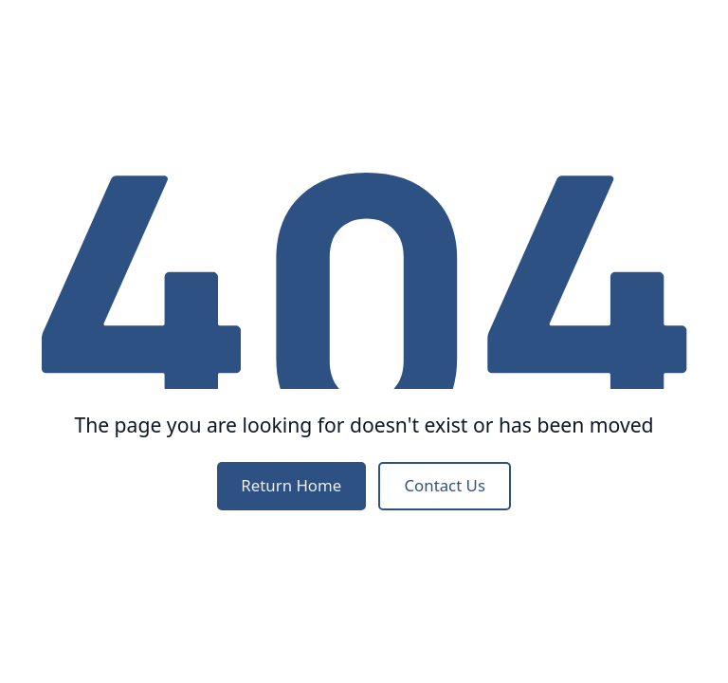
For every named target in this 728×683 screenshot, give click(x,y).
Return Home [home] (291, 485)
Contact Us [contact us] (444, 485)
